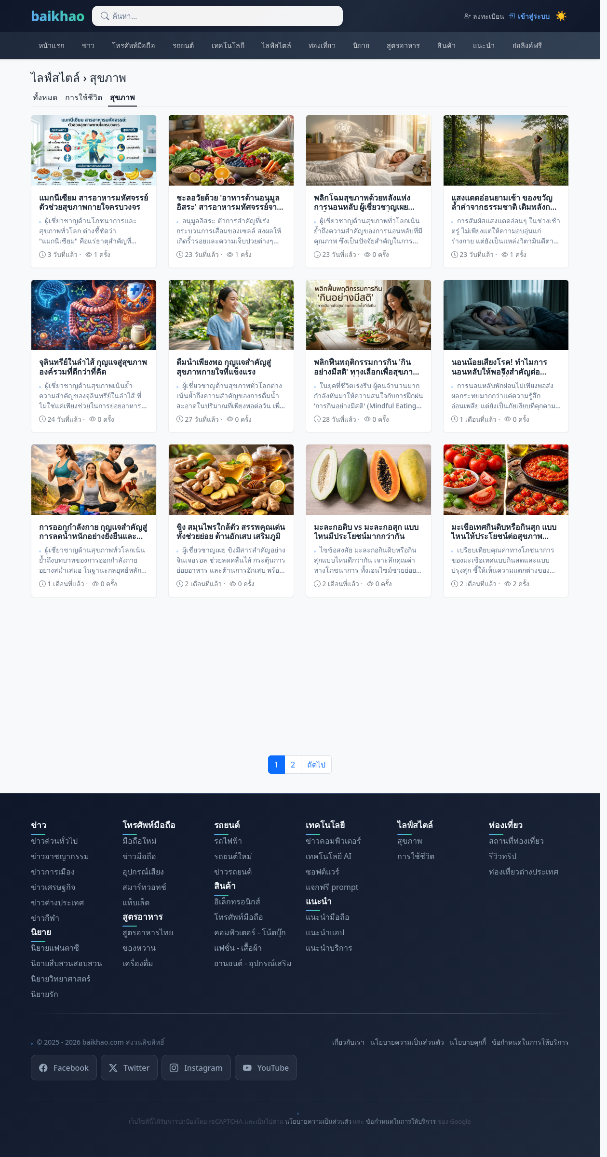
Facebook (64, 1067)
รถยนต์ (183, 45)
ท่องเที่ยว (322, 45)
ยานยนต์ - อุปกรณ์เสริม (253, 963)
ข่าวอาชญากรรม (60, 856)
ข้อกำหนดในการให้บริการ (530, 1042)
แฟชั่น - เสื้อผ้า (238, 947)
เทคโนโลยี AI (328, 856)
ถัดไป (316, 764)
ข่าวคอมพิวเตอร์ (333, 840)
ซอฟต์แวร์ (322, 871)
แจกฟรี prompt (332, 887)
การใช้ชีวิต (83, 97)
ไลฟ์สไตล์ (276, 45)
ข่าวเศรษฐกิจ (53, 887)
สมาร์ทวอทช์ (144, 887)
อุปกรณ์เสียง (143, 871)
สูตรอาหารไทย (147, 932)
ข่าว (88, 45)
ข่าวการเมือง (53, 871)
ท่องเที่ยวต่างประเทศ (523, 871)
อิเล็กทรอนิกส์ (237, 901)
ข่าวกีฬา (45, 918)
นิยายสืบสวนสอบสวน (66, 963)
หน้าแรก (52, 45)
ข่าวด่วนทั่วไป (54, 840)
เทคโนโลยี (228, 45)
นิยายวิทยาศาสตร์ (61, 978)
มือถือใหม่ (139, 840)
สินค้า (446, 45)
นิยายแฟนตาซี (55, 947)
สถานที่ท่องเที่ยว (516, 840)
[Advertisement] (300, 676)
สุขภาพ (122, 97)
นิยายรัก (44, 994)
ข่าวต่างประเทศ (57, 902)
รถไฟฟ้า (228, 840)
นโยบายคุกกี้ (467, 1042)
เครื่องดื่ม (137, 963)
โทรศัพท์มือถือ (133, 45)
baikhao (57, 16)
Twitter (129, 1067)
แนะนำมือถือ (328, 917)
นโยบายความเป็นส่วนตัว (407, 1042)
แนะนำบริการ (329, 947)
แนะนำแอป (325, 932)
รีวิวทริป (502, 856)
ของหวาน (139, 947)
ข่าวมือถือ (139, 856)
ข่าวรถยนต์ (233, 871)
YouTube (266, 1067)
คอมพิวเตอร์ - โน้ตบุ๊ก (250, 932)
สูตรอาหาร (403, 45)
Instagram (196, 1067)
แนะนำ (484, 45)
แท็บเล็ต (135, 902)
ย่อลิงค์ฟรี (527, 45)
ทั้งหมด (45, 97)
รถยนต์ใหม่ (233, 856)
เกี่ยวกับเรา (348, 1042)
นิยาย (361, 45)
